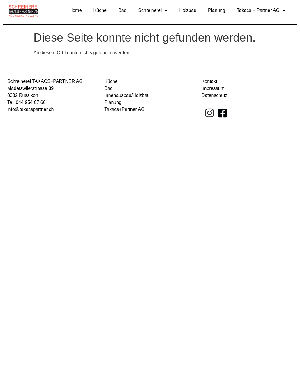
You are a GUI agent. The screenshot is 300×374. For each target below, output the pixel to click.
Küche (100, 10)
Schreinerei (152, 10)
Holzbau (187, 10)
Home (75, 10)
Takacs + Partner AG (261, 10)
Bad (122, 10)
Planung (216, 10)
